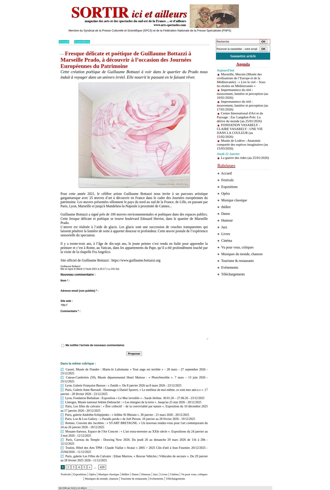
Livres (183, 462)
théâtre (138, 462)
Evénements (187, 467)
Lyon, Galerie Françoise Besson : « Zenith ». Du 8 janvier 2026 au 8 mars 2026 (111, 381)
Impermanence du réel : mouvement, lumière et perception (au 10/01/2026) (240, 94)
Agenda (243, 64)
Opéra (99, 462)
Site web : (66, 301)
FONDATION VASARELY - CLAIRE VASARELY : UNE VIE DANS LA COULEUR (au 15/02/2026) (240, 131)
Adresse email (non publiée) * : (79, 290)
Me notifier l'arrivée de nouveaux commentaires (94, 345)
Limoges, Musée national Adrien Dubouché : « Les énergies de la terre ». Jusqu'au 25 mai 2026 (120, 396)
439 (102, 455)
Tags (114, 486)
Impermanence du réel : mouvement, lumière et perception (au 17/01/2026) (240, 106)
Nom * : (65, 280)
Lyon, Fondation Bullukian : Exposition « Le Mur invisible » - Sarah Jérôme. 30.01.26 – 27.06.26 (122, 393)
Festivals (67, 462)
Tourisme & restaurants (160, 467)
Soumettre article (243, 56)
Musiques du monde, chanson (121, 467)
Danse (149, 462)
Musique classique (118, 462)
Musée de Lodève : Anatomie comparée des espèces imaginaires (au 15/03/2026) (240, 145)
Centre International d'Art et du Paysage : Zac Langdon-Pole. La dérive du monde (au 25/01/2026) (240, 117)
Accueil (64, 41)
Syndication (83, 486)
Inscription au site (100, 486)
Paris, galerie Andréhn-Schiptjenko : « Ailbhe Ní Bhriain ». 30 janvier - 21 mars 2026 (114, 408)
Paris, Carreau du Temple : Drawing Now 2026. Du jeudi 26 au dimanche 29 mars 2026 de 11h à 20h (124, 432)
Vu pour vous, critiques (236, 259)
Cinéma (195, 462)
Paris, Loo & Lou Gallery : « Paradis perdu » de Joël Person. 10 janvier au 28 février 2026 (117, 412)
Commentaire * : (70, 311)
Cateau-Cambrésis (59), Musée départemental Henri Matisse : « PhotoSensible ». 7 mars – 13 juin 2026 (125, 377)
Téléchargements (134, 471)
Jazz (173, 462)
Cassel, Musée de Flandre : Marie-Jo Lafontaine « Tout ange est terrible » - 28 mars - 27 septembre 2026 (132, 369)
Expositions (83, 41)
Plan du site (65, 486)
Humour (162, 462)
